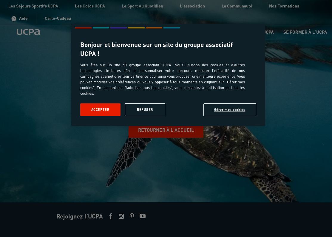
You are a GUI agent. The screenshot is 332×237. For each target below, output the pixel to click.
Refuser (145, 109)
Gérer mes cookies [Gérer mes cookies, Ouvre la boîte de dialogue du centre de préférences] (229, 109)
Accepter (100, 109)
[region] (168, 75)
